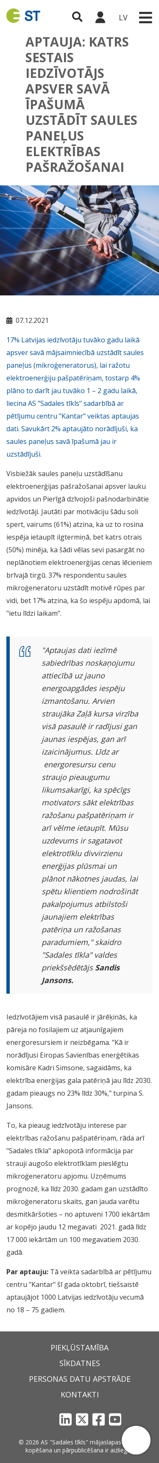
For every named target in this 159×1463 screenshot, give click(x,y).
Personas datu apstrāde (80, 1379)
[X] (82, 1419)
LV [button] (123, 17)
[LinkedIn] (65, 1419)
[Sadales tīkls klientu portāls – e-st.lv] (100, 17)
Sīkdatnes (79, 1363)
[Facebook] (98, 1419)
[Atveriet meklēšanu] (77, 17)
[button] (136, 1440)
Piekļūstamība (79, 1347)
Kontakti (80, 1394)
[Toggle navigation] (145, 17)
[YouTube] (115, 1419)
